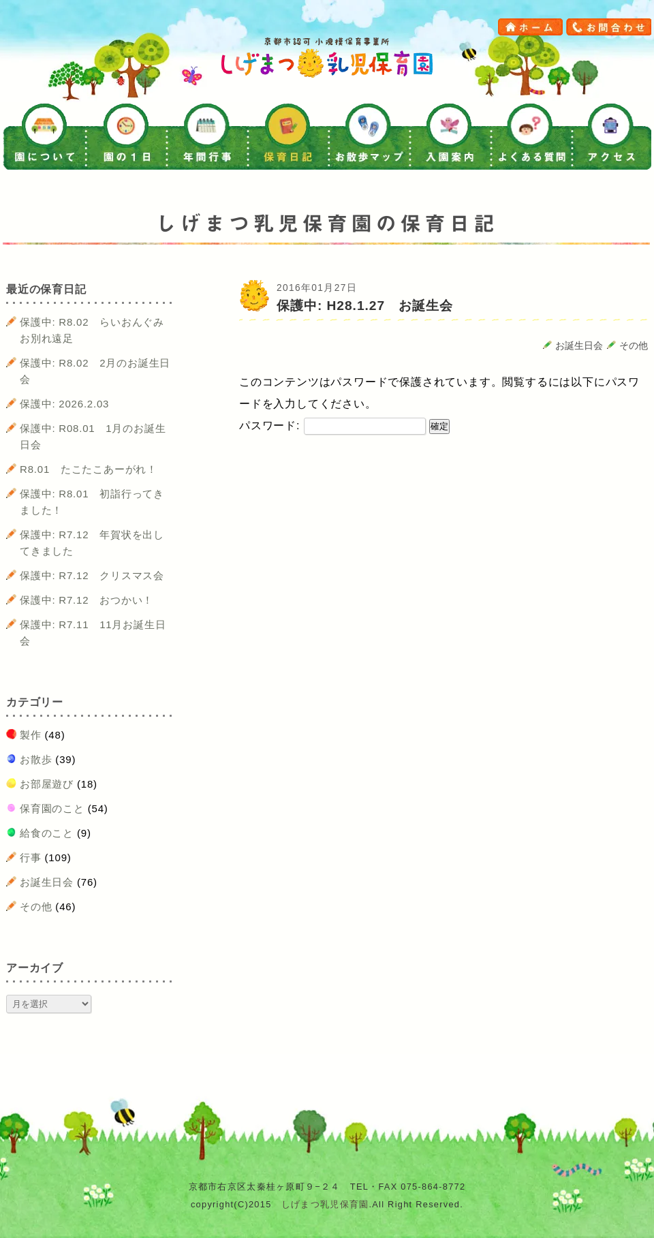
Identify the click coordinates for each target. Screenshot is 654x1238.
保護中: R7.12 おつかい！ (86, 600)
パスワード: (332, 425)
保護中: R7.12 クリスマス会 (92, 575)
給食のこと (47, 833)
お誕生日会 (579, 346)
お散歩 (36, 759)
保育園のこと (52, 808)
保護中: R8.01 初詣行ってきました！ (92, 502)
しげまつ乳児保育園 (325, 1204)
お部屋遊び (47, 784)
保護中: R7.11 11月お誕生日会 (93, 633)
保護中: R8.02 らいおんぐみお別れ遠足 (92, 330)
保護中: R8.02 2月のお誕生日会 (95, 371)
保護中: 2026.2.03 (64, 403)
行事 (31, 857)
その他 (633, 346)
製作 (31, 735)
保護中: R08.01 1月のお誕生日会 (93, 436)
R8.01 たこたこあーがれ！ (88, 469)
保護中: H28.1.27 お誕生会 (365, 305)
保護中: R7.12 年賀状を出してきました (92, 543)
